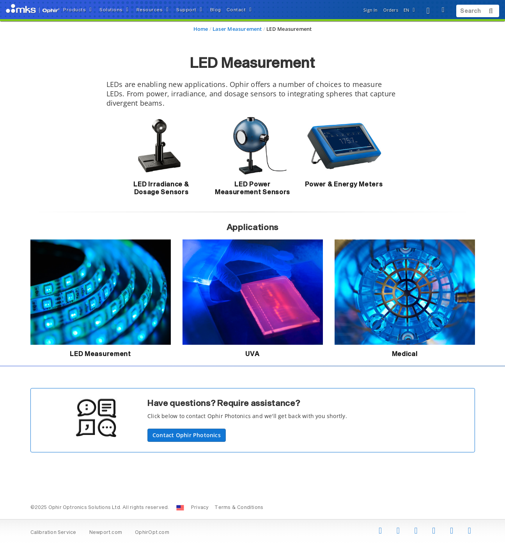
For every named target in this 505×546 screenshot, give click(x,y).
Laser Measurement (237, 28)
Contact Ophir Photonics (186, 435)
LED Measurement (100, 354)
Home (200, 28)
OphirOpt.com (152, 532)
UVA (252, 354)
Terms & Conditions (238, 507)
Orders (390, 10)
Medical (405, 354)
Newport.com (105, 532)
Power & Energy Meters (344, 184)
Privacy (200, 507)
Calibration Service (53, 532)
